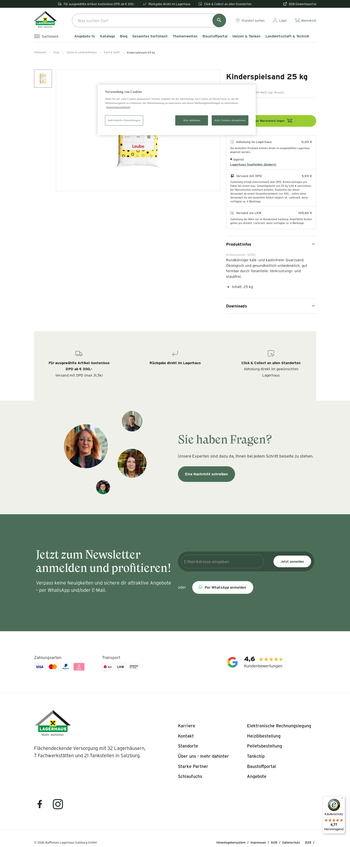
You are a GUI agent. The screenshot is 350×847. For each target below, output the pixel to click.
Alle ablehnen (192, 120)
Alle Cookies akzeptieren (230, 120)
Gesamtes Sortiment (150, 36)
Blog (123, 36)
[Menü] (342, 799)
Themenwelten (185, 36)
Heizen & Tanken (246, 36)
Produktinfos (271, 244)
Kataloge (107, 36)
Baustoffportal (215, 36)
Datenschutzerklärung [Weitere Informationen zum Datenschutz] (118, 107)
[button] (222, 587)
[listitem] (186, 726)
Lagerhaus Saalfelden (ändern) (253, 164)
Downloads (271, 306)
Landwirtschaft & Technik (287, 36)
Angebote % (84, 36)
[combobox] (149, 20)
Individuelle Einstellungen (124, 120)
